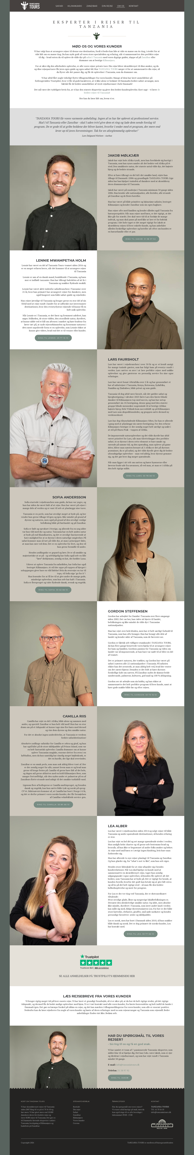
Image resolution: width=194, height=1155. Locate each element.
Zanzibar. (36, 1126)
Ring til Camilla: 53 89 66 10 (50, 804)
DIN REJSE (107, 6)
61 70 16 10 (159, 1109)
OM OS (120, 6)
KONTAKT (133, 6)
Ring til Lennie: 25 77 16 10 (50, 338)
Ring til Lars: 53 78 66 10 (143, 476)
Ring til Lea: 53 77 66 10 (143, 934)
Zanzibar (91, 6)
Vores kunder (79, 1120)
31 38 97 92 (126, 1070)
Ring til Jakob (122, 1078)
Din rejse (76, 1109)
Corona (76, 1123)
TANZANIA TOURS (108, 69)
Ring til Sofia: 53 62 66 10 (50, 590)
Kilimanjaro (108, 60)
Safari (59, 6)
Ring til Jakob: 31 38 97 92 (143, 239)
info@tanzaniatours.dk (130, 1064)
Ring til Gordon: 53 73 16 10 (143, 695)
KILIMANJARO (75, 6)
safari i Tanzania (94, 57)
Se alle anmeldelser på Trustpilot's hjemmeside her (97, 978)
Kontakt (76, 1106)
